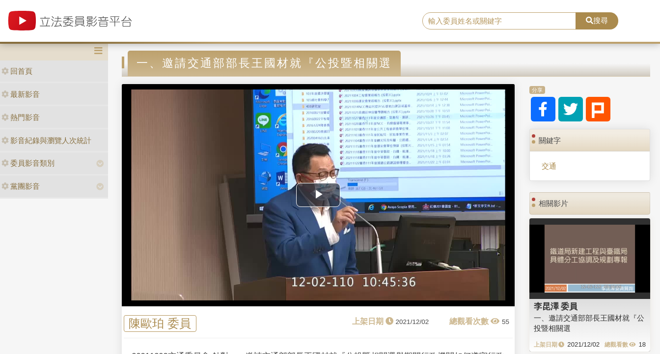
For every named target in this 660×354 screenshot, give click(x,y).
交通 (549, 166)
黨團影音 (20, 186)
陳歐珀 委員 (160, 323)
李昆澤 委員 (556, 306)
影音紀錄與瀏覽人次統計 (46, 140)
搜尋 (597, 20)
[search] (499, 21)
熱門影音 (20, 117)
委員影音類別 (28, 163)
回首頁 (16, 71)
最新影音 (20, 94)
